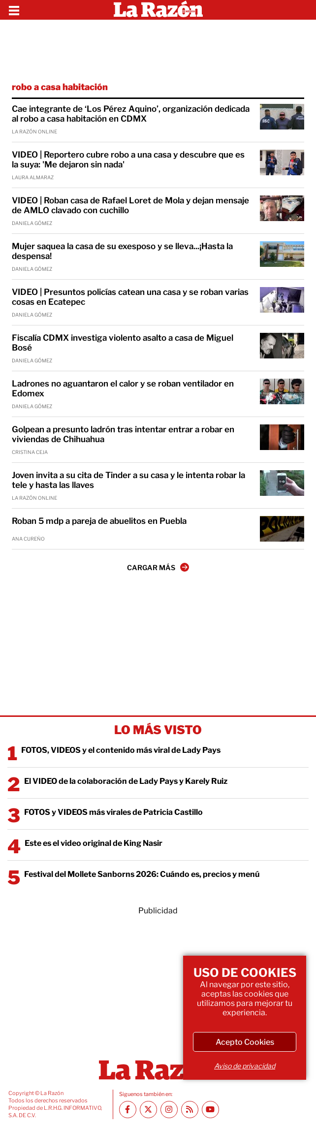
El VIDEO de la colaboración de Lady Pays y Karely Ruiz (125, 781)
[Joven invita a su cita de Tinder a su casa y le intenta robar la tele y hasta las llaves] (282, 483)
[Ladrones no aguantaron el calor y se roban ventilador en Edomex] (282, 391)
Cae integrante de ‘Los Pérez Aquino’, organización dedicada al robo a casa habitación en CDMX (131, 114)
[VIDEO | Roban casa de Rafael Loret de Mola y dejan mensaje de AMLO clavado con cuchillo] (282, 208)
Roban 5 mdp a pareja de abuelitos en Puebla (99, 521)
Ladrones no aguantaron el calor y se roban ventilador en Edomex (123, 388)
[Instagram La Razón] (169, 1109)
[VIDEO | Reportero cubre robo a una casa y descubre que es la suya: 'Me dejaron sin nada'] (282, 162)
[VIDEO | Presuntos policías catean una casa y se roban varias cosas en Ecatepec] (282, 300)
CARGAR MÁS (158, 567)
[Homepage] (158, 9)
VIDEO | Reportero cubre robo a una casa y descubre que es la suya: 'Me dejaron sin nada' (128, 159)
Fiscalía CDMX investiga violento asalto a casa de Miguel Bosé (122, 343)
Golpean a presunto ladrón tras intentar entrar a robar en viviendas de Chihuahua (123, 434)
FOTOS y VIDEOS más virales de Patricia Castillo (113, 812)
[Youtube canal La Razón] (210, 1109)
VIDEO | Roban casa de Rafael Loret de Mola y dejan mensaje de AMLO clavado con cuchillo (130, 205)
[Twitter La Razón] (148, 1109)
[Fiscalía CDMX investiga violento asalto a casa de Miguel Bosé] (282, 345)
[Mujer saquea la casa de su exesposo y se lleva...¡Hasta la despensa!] (282, 254)
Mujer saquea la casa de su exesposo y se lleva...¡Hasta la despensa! (122, 251)
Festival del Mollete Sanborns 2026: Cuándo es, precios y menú (141, 874)
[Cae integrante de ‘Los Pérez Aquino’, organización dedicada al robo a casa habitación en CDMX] (282, 116)
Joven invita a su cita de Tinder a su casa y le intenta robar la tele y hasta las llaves (128, 480)
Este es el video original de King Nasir (93, 843)
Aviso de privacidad (244, 1066)
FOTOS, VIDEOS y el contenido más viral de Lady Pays (121, 750)
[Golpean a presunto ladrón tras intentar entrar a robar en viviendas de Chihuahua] (282, 437)
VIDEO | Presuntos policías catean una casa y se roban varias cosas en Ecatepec (130, 297)
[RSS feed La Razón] (189, 1109)
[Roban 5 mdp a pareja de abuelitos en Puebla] (282, 529)
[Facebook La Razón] (127, 1109)
